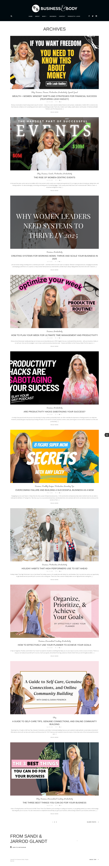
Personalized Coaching (53, 641)
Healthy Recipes (48, 486)
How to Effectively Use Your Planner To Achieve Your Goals (54, 645)
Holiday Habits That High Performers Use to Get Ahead (54, 568)
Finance (45, 92)
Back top (94, 859)
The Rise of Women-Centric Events (54, 177)
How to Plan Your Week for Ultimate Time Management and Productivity (54, 335)
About (37, 16)
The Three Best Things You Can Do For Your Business (54, 802)
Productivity (62, 92)
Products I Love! (74, 16)
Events (50, 173)
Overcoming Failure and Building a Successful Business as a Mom (54, 490)
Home (30, 16)
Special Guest (73, 92)
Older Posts (93, 822)
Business (53, 16)
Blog (33, 92)
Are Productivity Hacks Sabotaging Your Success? (54, 411)
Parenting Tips (69, 486)
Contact (62, 16)
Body (44, 16)
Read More (54, 112)
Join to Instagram (18, 847)
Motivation (53, 92)
